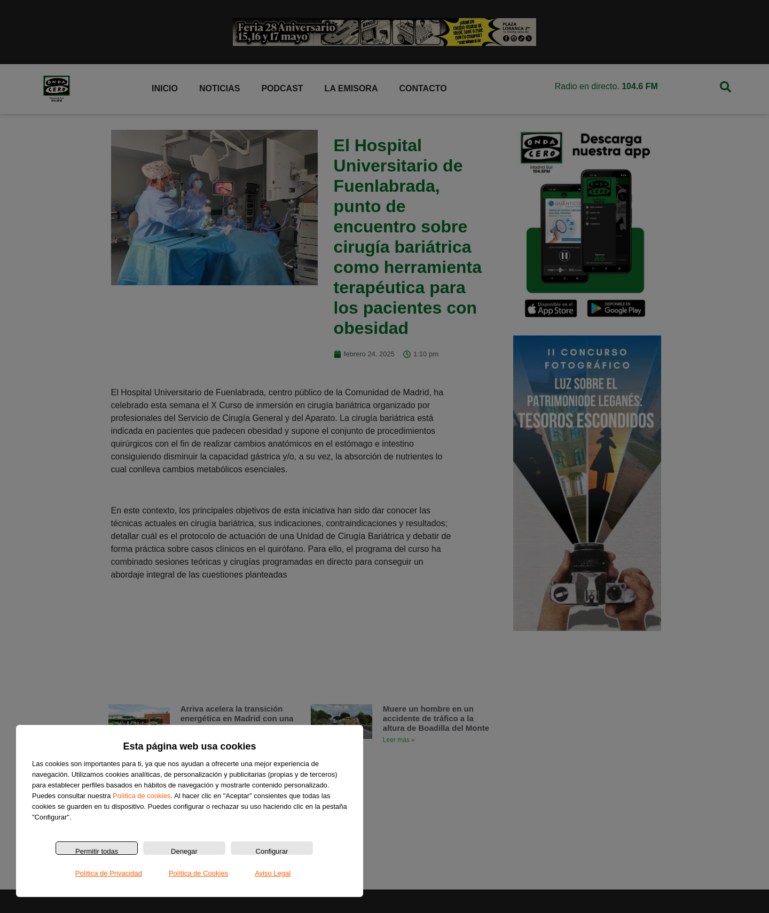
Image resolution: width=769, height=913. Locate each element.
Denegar (184, 851)
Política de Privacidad (108, 873)
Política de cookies (141, 796)
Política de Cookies (198, 873)
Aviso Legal (273, 873)
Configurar (272, 851)
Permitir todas (96, 851)
